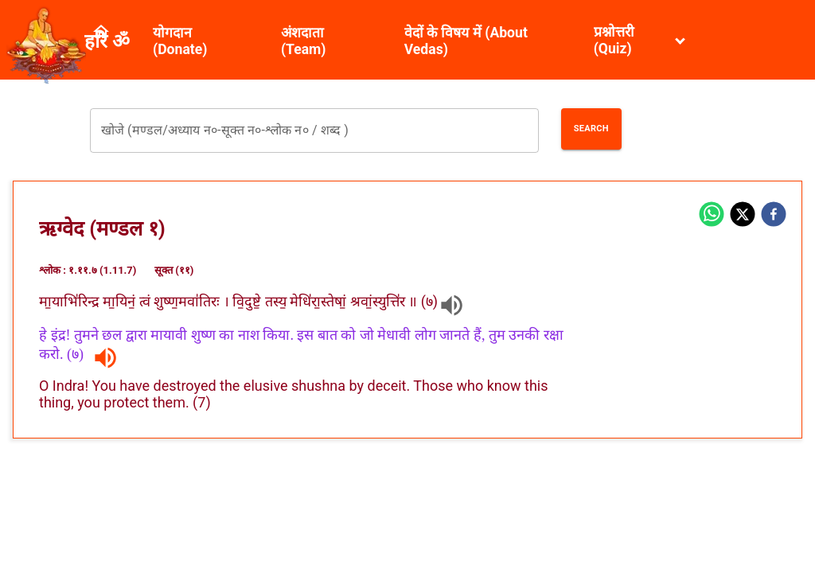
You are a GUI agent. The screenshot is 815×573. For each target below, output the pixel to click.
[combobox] (314, 130)
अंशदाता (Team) (303, 41)
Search (591, 128)
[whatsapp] (711, 215)
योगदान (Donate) (180, 41)
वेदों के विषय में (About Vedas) (466, 41)
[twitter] (742, 215)
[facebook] (773, 215)
